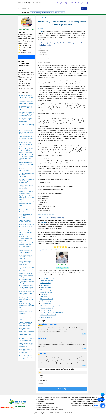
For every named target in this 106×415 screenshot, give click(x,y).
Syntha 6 (40, 31)
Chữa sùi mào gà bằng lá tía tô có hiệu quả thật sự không (26, 102)
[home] (29, 2)
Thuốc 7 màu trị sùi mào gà (47, 280)
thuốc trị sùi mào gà (45, 283)
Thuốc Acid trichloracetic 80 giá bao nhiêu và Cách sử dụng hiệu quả (26, 311)
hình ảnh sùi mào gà (60, 12)
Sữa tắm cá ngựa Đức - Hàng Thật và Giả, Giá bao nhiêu (26, 335)
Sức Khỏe (45, 17)
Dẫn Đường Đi (44, 294)
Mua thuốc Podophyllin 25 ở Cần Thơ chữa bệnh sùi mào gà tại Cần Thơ (26, 181)
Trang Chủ (60, 3)
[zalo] (7, 407)
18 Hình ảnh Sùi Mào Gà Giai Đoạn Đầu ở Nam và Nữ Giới (26, 97)
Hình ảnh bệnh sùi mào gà (47, 278)
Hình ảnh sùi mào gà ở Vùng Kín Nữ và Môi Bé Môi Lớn (26, 221)
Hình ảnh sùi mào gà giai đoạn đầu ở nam (51, 312)
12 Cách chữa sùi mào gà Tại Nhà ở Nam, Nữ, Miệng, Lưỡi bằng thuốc (26, 132)
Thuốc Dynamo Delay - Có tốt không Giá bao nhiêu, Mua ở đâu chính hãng (26, 244)
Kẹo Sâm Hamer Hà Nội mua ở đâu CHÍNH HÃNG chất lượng (25, 232)
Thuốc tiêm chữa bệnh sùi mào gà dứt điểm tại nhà (25, 169)
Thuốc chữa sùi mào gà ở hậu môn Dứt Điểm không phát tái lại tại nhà (25, 357)
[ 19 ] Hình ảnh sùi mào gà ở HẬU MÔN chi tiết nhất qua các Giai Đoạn (26, 174)
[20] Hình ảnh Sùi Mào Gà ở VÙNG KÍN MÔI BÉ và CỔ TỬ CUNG (26, 269)
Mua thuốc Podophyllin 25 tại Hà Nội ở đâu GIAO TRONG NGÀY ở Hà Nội (26, 150)
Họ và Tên (40, 375)
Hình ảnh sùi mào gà (45, 310)
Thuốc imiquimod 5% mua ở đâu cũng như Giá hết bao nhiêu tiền (26, 293)
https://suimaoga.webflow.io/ (46, 214)
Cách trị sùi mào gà (45, 285)
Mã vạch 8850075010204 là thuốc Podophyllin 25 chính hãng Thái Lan (26, 262)
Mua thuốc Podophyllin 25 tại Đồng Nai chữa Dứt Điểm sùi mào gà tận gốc (26, 281)
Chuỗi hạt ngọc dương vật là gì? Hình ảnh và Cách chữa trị (26, 138)
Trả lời (84, 334)
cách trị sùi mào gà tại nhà (48, 12)
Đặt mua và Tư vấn (70, 3)
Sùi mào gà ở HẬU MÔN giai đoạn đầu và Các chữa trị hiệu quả (26, 275)
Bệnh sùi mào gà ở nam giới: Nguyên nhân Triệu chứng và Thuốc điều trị (26, 209)
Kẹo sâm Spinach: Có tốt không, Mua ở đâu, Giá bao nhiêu (26, 299)
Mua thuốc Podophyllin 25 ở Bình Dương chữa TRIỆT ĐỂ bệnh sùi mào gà (26, 126)
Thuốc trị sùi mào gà (45, 290)
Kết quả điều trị (83, 3)
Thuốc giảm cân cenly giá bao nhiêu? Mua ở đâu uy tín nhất (26, 305)
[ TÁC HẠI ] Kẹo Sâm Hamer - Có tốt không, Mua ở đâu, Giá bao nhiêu (26, 250)
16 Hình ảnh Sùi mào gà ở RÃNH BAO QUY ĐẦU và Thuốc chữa (25, 144)
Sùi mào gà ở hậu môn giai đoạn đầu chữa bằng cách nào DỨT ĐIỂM (26, 344)
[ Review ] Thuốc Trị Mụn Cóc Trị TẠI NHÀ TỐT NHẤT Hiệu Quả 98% (25, 323)
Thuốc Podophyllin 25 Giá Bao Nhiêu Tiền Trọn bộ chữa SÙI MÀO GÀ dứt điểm (26, 330)
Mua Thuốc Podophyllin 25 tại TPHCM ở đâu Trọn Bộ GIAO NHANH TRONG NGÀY (26, 157)
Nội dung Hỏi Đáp (42, 380)
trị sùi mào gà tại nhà (35, 12)
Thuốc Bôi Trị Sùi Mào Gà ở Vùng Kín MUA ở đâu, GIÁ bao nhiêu (26, 226)
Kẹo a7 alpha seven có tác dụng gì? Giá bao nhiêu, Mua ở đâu (25, 215)
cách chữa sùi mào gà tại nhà (48, 315)
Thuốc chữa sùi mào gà (46, 287)
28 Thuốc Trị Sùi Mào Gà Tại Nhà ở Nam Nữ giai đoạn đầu (26, 107)
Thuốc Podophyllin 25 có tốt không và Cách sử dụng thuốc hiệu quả (26, 351)
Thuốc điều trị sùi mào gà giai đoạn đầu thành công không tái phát (25, 238)
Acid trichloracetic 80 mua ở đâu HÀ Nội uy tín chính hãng (26, 203)
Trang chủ (40, 17)
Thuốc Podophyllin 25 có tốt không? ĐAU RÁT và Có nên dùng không (26, 256)
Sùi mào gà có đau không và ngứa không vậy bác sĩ (26, 192)
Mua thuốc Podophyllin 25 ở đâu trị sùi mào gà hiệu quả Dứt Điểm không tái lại (26, 114)
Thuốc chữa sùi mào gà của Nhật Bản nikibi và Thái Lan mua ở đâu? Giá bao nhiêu (26, 287)
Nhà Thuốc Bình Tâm (46, 292)
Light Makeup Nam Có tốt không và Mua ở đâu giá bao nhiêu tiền (26, 197)
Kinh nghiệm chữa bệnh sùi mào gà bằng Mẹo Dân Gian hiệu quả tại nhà (26, 187)
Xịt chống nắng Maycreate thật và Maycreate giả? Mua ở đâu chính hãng (26, 164)
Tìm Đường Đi (44, 296)
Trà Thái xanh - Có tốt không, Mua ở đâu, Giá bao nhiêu (26, 317)
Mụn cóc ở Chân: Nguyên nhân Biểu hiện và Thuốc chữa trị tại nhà (25, 120)
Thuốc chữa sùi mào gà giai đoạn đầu (50, 306)
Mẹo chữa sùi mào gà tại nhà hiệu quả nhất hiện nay (26, 339)
